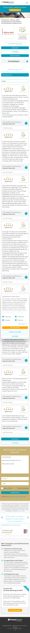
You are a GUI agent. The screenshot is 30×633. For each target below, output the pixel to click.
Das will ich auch (15, 10)
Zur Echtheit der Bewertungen (15, 43)
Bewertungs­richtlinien (7, 625)
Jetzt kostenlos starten (15, 610)
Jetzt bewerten (15, 48)
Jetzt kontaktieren (15, 55)
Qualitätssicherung (16, 625)
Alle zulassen (15, 328)
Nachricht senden (15, 492)
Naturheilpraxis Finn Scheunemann (11, 525)
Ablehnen (15, 336)
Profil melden (22, 511)
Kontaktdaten (18, 61)
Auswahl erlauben (15, 332)
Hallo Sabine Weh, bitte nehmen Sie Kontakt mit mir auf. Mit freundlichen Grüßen (15, 464)
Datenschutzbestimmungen (16, 496)
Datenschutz (23, 625)
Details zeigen (21, 324)
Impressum (15, 627)
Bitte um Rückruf (8, 488)
